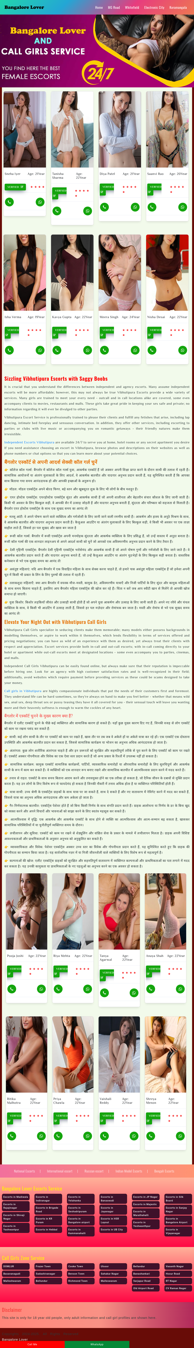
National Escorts (24, 1170)
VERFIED (16, 187)
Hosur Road (173, 1273)
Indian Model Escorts (129, 1170)
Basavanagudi (11, 1273)
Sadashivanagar (45, 1273)
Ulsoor (105, 1266)
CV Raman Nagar (176, 1288)
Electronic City (154, 7)
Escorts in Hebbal (46, 1229)
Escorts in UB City (112, 1229)
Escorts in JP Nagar (145, 1197)
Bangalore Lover (15, 1339)
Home (99, 7)
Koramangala (178, 7)
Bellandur (139, 1266)
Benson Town (76, 1273)
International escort (60, 1170)
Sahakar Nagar (110, 1273)
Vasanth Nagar (175, 1266)
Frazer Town (43, 1266)
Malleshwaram (12, 1281)
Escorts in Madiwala (15, 1197)
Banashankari (141, 1273)
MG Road (114, 7)
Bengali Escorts (164, 1170)
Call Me (32, 1344)
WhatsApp (97, 1344)
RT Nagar (171, 1281)
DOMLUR (8, 1266)
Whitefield (132, 7)
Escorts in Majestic (145, 1204)
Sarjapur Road (142, 1281)
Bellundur (42, 1281)
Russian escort (94, 1170)
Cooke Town (75, 1266)
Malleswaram (109, 1281)
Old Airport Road (143, 1288)
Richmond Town (78, 1281)
